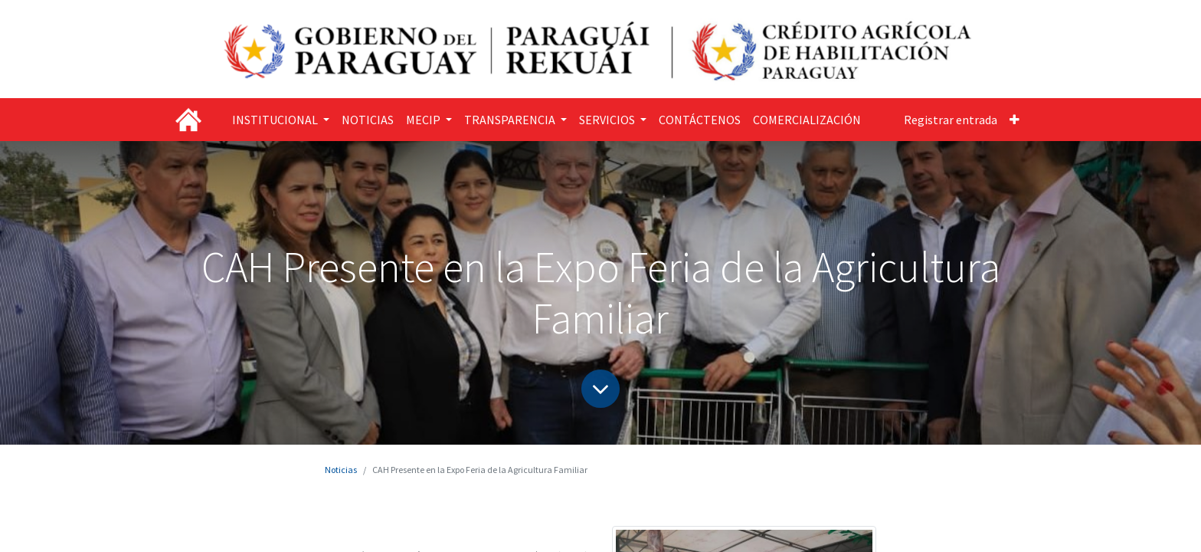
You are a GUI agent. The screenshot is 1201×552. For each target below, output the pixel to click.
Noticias (341, 469)
